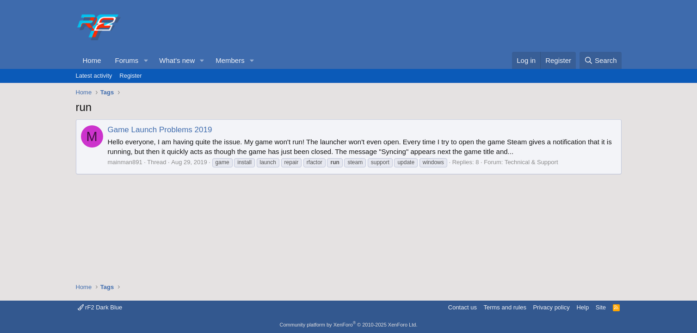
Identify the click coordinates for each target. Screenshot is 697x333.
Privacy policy (551, 307)
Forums (127, 60)
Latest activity (94, 75)
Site (601, 307)
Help (582, 307)
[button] (145, 60)
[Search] (601, 60)
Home (92, 60)
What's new (177, 60)
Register (130, 75)
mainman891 (125, 162)
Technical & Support (531, 162)
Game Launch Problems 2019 (160, 129)
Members (230, 60)
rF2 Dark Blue (100, 307)
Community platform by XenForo (349, 324)
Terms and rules (504, 307)
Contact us (462, 307)
